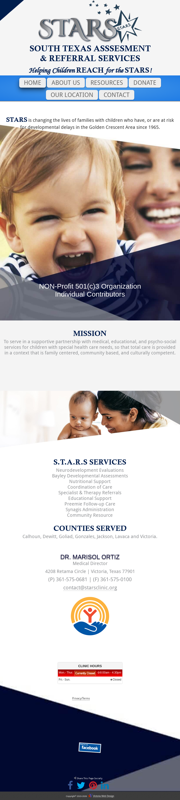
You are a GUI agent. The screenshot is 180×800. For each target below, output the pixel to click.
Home (32, 82)
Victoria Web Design (103, 796)
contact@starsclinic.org (90, 588)
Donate (144, 82)
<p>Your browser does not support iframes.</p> (90, 676)
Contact (117, 94)
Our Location (72, 94)
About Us (66, 82)
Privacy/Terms (81, 698)
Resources (106, 82)
